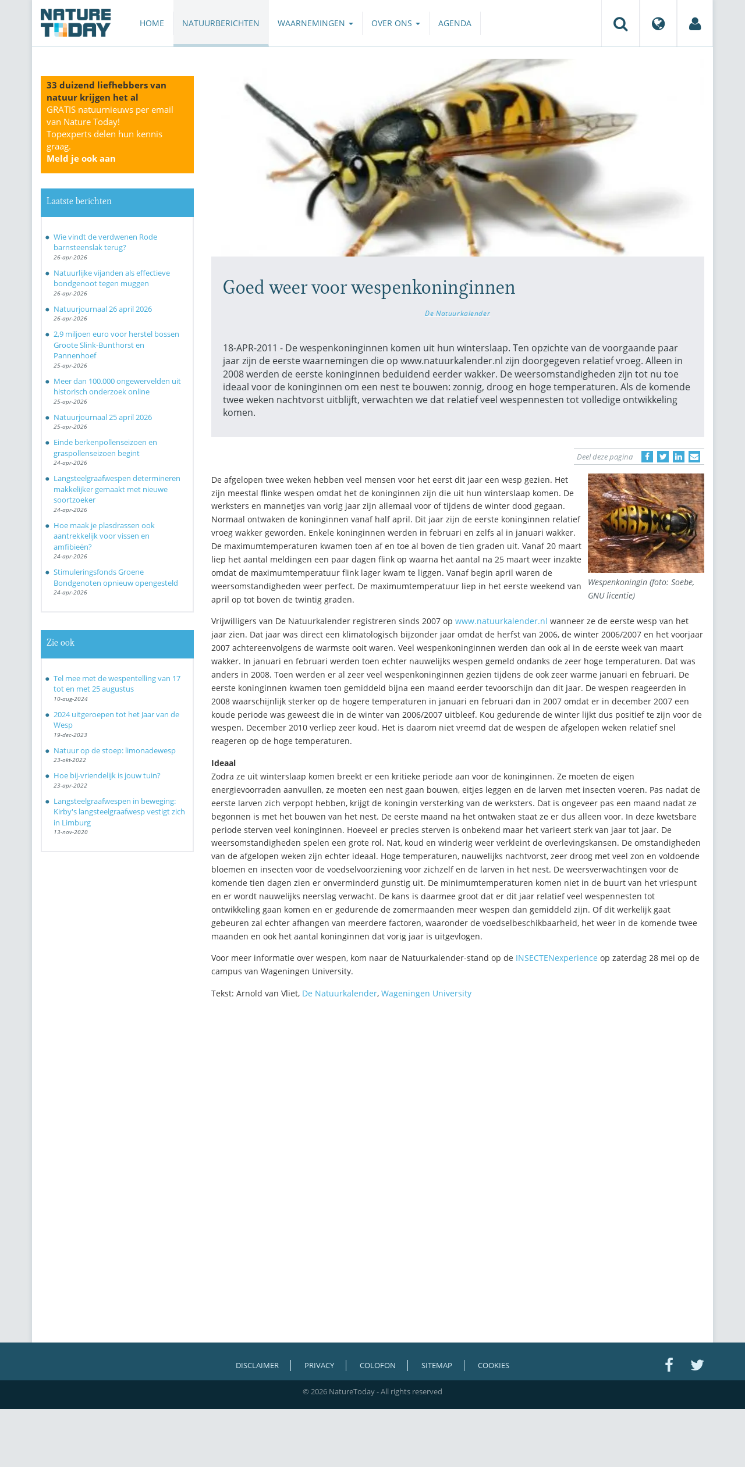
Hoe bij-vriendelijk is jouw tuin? (107, 775)
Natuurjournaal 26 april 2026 (103, 309)
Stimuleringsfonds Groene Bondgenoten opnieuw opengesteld (116, 577)
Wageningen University (426, 993)
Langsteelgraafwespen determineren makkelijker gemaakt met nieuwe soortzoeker (117, 489)
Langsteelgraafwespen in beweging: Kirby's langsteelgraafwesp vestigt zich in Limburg (119, 812)
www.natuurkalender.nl (501, 620)
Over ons (395, 23)
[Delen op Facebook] (647, 456)
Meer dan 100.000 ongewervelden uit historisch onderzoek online (117, 386)
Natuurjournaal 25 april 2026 (103, 417)
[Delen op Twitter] (663, 456)
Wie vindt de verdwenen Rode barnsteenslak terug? (105, 242)
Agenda (454, 23)
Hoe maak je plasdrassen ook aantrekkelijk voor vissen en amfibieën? (104, 536)
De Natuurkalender (457, 313)
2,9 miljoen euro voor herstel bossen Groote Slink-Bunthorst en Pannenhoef (116, 345)
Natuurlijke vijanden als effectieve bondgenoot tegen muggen (112, 278)
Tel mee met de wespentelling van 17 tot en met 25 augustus (117, 684)
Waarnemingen (315, 23)
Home (152, 23)
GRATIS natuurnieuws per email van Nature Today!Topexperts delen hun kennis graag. (110, 134)
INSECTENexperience (558, 957)
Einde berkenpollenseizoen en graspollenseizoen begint (105, 447)
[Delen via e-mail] (694, 456)
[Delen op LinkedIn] (678, 456)
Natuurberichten (221, 23)
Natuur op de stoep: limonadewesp (115, 750)
